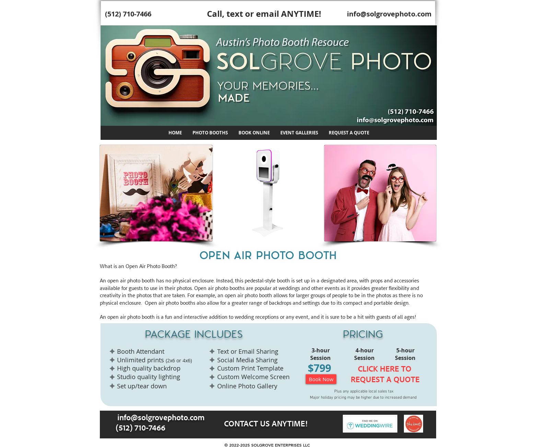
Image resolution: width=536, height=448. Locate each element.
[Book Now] (321, 379)
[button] (210, 133)
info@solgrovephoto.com (389, 14)
